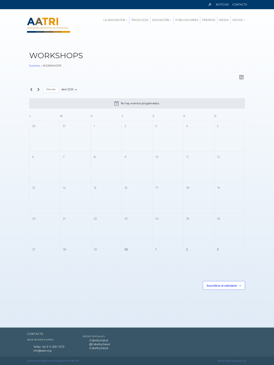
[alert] (137, 103)
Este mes (51, 89)
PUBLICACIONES (186, 20)
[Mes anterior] (31, 89)
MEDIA (223, 20)
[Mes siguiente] (38, 89)
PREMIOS (208, 20)
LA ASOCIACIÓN (114, 20)
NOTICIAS (222, 4)
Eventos (34, 65)
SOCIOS (237, 20)
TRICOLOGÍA (139, 20)
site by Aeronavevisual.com (232, 360)
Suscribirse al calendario (222, 285)
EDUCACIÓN (160, 20)
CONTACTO (239, 4)
